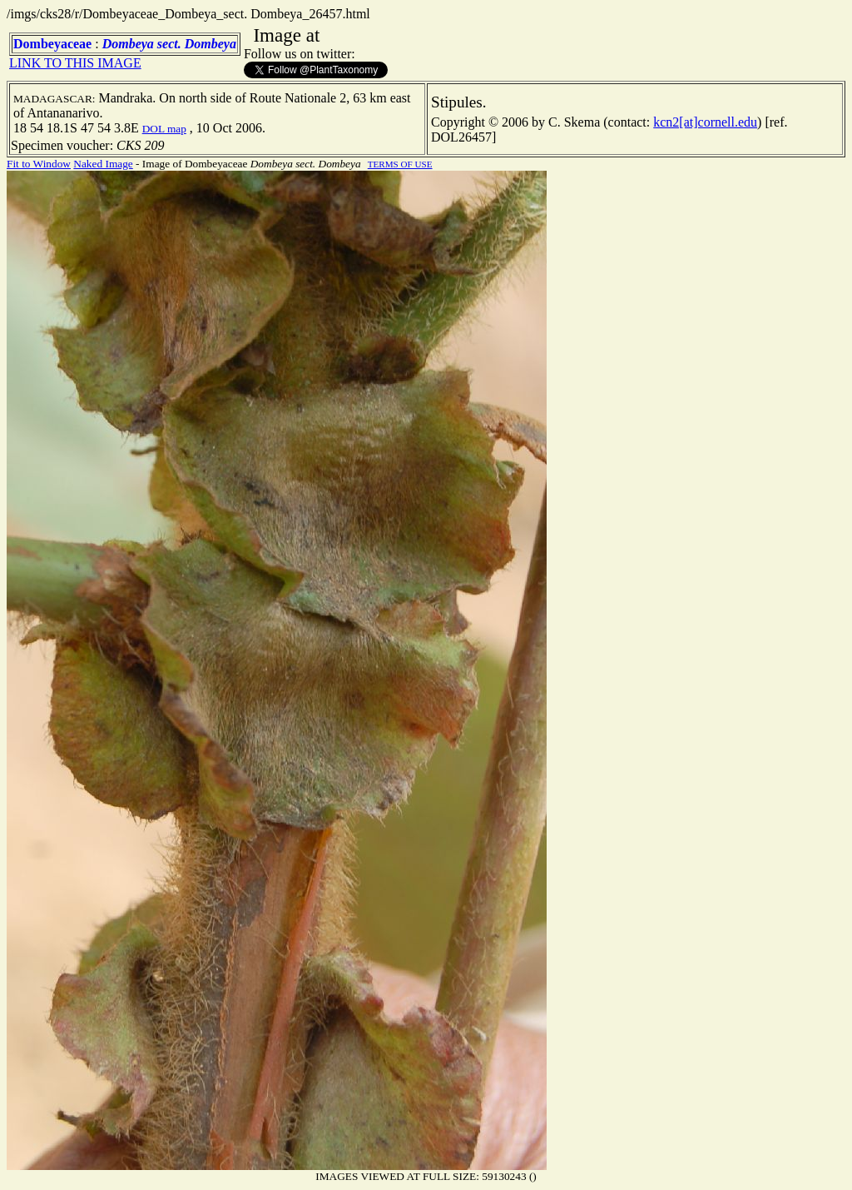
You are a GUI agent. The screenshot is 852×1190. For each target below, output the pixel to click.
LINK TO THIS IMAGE (75, 63)
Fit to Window (39, 163)
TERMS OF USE (400, 164)
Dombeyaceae (52, 44)
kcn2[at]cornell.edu (705, 122)
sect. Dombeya (196, 44)
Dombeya (128, 44)
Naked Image (102, 163)
